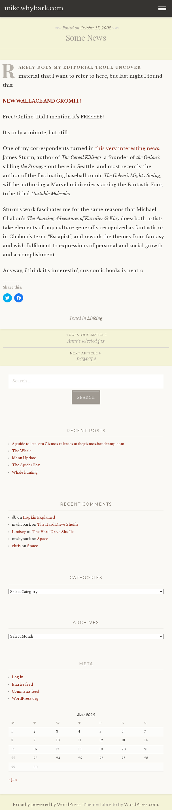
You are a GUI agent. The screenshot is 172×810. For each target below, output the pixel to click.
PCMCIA (86, 356)
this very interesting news (127, 148)
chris (16, 546)
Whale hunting (25, 472)
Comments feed (25, 691)
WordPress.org (25, 698)
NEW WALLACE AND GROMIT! (42, 101)
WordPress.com (141, 804)
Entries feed (22, 684)
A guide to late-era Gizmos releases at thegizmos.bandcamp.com (68, 444)
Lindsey (19, 532)
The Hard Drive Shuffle (57, 524)
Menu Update (24, 458)
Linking (94, 318)
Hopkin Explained (39, 517)
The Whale (21, 451)
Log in (17, 677)
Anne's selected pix (86, 338)
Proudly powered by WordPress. (47, 804)
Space (42, 539)
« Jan (13, 779)
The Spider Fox (26, 465)
